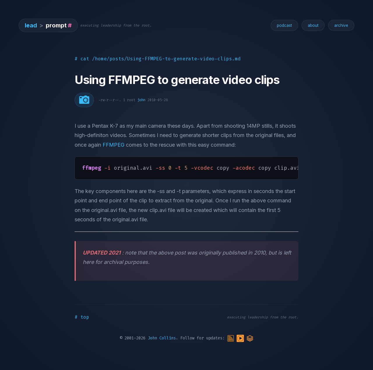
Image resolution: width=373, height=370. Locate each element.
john (141, 100)
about (313, 25)
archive (341, 25)
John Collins (162, 338)
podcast (284, 25)
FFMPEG (113, 145)
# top (82, 317)
